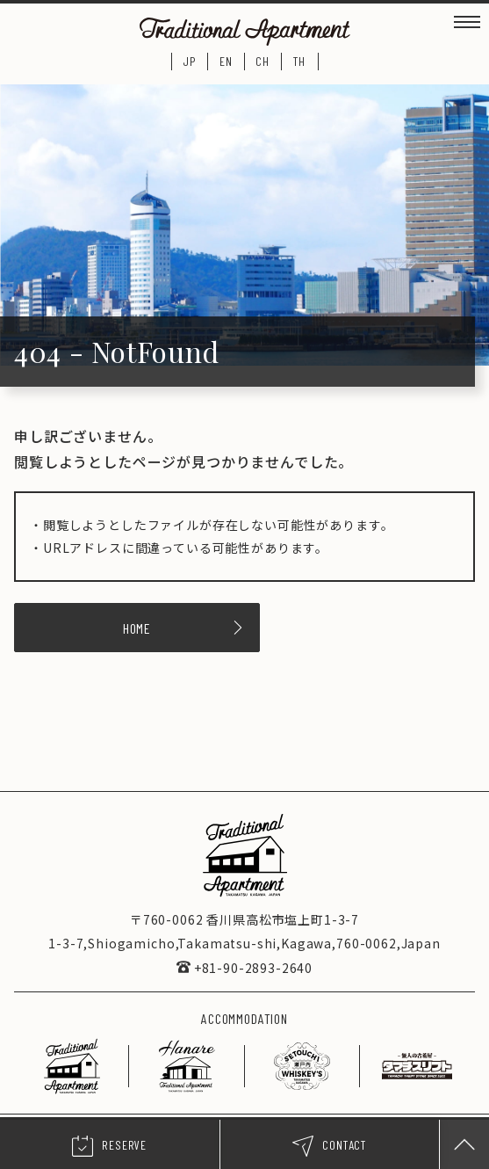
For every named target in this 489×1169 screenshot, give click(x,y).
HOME (184, 628)
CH (262, 61)
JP (190, 61)
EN (226, 61)
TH (299, 61)
